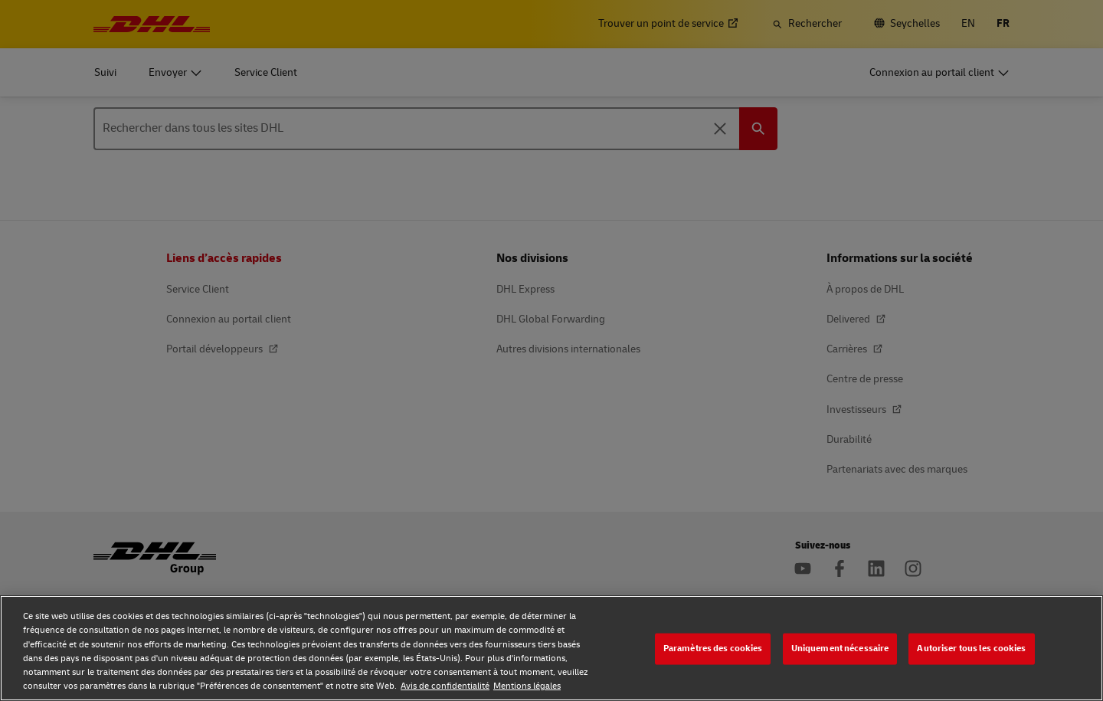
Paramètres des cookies (713, 648)
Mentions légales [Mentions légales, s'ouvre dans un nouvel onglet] (527, 686)
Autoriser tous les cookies (971, 648)
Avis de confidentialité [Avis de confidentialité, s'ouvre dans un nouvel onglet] (445, 686)
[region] (551, 648)
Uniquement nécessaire (840, 648)
